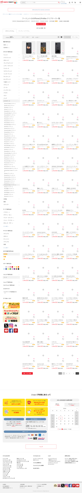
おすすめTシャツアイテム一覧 (9, 478)
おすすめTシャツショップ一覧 (23, 461)
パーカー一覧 (5, 473)
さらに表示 (5, 226)
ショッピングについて (52, 458)
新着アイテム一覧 (20, 458)
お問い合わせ (67, 455)
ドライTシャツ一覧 (6, 460)
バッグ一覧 (5, 475)
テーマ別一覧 (19, 467)
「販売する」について (52, 460)
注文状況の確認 (64, 3)
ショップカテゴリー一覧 (22, 468)
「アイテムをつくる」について (54, 461)
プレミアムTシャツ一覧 (7, 461)
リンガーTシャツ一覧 (7, 467)
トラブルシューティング (53, 462)
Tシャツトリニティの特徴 (38, 465)
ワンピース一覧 (6, 464)
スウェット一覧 (6, 472)
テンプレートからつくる (38, 458)
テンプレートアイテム (24, 31)
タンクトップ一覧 (6, 468)
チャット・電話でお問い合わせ (71, 458)
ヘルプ (41, 446)
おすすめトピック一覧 (21, 460)
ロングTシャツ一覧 (6, 469)
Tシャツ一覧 (5, 458)
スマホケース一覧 (6, 476)
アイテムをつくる (36, 455)
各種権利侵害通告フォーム (70, 462)
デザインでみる (75, 37)
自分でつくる (36, 460)
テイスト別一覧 (20, 465)
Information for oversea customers (41, 10)
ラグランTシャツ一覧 (7, 465)
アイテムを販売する (37, 462)
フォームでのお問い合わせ (70, 460)
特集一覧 (18, 462)
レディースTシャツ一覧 (7, 462)
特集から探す (8, 298)
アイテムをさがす (6, 455)
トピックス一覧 (20, 464)
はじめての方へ (36, 468)
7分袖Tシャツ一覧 (6, 471)
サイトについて (51, 464)
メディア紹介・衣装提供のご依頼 (71, 461)
